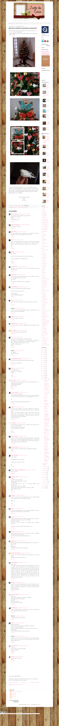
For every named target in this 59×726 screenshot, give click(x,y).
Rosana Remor (14, 231)
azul (43, 237)
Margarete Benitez (14, 447)
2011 (44, 377)
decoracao (45, 261)
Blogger (38, 704)
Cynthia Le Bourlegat (15, 224)
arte (43, 232)
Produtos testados (46, 322)
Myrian (12, 622)
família (44, 277)
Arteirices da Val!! (48, 110)
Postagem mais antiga (34, 682)
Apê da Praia (45, 222)
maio (45, 476)
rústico (44, 335)
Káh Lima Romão (14, 392)
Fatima (12, 531)
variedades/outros (46, 345)
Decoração (45, 263)
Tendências (45, 340)
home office (45, 280)
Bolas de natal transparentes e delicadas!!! (47, 419)
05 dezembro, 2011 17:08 (23, 447)
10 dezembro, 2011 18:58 (18, 656)
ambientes (45, 213)
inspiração (45, 286)
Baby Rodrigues (14, 607)
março (45, 479)
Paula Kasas (13, 541)
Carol (12, 337)
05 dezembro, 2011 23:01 (21, 541)
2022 (44, 356)
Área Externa (45, 226)
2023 (44, 354)
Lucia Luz (13, 368)
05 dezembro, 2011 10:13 (19, 308)
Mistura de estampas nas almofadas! (47, 429)
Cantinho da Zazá (14, 476)
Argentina (45, 229)
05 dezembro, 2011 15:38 (23, 392)
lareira (44, 287)
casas (44, 245)
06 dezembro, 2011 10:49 (19, 582)
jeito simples (13, 274)
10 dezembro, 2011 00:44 (23, 645)
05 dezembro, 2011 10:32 (19, 316)
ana (12, 697)
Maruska (12, 582)
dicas (44, 270)
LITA (12, 239)
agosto (45, 470)
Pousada (44, 319)
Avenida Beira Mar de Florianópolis (46, 384)
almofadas (45, 211)
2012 (44, 375)
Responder (13, 221)
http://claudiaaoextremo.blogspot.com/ (18, 469)
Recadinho (45, 328)
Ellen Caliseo (13, 380)
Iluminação (45, 284)
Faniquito (13, 495)
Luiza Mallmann (14, 286)
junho (45, 474)
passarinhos (25, 207)
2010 (44, 486)
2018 (44, 364)
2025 (44, 351)
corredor (44, 252)
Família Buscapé (14, 323)
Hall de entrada (46, 278)
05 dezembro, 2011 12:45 (26, 358)
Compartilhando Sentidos (16, 358)
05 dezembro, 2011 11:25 (21, 330)
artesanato (15, 207)
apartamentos (45, 220)
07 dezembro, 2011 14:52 (19, 636)
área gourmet (45, 228)
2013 (44, 373)
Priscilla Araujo (14, 266)
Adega (44, 210)
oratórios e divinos (46, 310)
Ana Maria (13, 693)
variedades (45, 343)
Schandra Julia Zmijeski (15, 553)
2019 (44, 362)
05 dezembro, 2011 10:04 (17, 300)
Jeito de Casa (13, 694)
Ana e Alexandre (48, 100)
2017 (44, 366)
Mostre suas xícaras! (48, 129)
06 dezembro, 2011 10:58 (24, 594)
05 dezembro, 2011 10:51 (22, 323)
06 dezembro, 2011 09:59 (22, 562)
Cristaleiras (45, 256)
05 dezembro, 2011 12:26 (19, 350)
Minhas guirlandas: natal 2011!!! (46, 456)
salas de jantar (45, 338)
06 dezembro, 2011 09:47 (25, 553)
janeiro (45, 483)
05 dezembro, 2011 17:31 (22, 455)
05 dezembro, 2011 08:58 (18, 239)
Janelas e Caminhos (15, 594)
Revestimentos (45, 334)
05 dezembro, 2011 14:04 (21, 380)
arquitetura (45, 231)
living (44, 292)
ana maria (13, 696)
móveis (44, 307)
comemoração (45, 249)
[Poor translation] (3, 712)
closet (44, 248)
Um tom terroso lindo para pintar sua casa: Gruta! (45, 53)
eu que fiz (19, 207)
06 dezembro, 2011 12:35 (22, 607)
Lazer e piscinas (46, 290)
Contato (26, 23)
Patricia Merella (14, 562)
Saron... (12, 508)
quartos (44, 326)
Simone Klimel (14, 330)
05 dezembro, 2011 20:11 (31, 469)
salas (44, 337)
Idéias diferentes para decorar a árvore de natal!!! (47, 439)
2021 (44, 358)
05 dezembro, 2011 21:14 (18, 508)
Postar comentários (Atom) (17, 684)
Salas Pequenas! (48, 201)
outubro (45, 466)
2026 (44, 349)
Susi (12, 300)
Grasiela (12, 251)
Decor (44, 260)
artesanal (44, 234)
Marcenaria (45, 298)
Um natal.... (46, 395)
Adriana (12, 316)
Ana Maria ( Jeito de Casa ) (16, 691)
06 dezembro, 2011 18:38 (19, 622)
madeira (44, 296)
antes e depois (45, 219)
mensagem (45, 299)
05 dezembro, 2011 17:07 (22, 436)
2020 (44, 360)
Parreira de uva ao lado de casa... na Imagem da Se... (47, 424)
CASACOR (45, 243)
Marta (12, 656)
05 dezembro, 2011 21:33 (18, 516)
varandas (44, 341)
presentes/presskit (46, 320)
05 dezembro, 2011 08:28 (25, 224)
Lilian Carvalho (14, 436)
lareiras (44, 289)
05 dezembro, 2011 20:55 (23, 476)
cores (44, 251)
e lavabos (44, 272)
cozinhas (44, 254)
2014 (44, 371)
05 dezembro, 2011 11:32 (18, 337)
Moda (44, 305)
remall (12, 516)
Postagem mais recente (13, 682)
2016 (44, 368)
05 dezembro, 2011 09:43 (21, 274)
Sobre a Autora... (19, 23)
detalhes (44, 269)
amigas (44, 217)
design (44, 267)
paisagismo (45, 311)
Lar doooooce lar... (48, 105)
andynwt (29, 704)
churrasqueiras (45, 246)
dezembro (46, 379)
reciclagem (45, 329)
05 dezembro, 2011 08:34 (22, 231)
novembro (46, 463)
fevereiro (46, 481)
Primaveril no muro (15, 645)
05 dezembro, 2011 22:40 (19, 531)
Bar (43, 241)
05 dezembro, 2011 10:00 (23, 286)
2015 (44, 370)
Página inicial (11, 23)
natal (22, 207)
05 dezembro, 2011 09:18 (19, 251)
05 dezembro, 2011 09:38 (22, 266)
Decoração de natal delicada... (46, 407)
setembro (46, 468)
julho (45, 472)
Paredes (44, 313)
